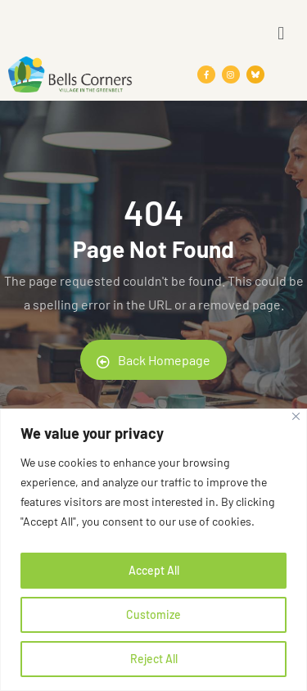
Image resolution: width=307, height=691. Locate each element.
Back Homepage (153, 360)
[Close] (296, 416)
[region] (153, 550)
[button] (281, 32)
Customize (153, 614)
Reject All (154, 659)
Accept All (154, 570)
